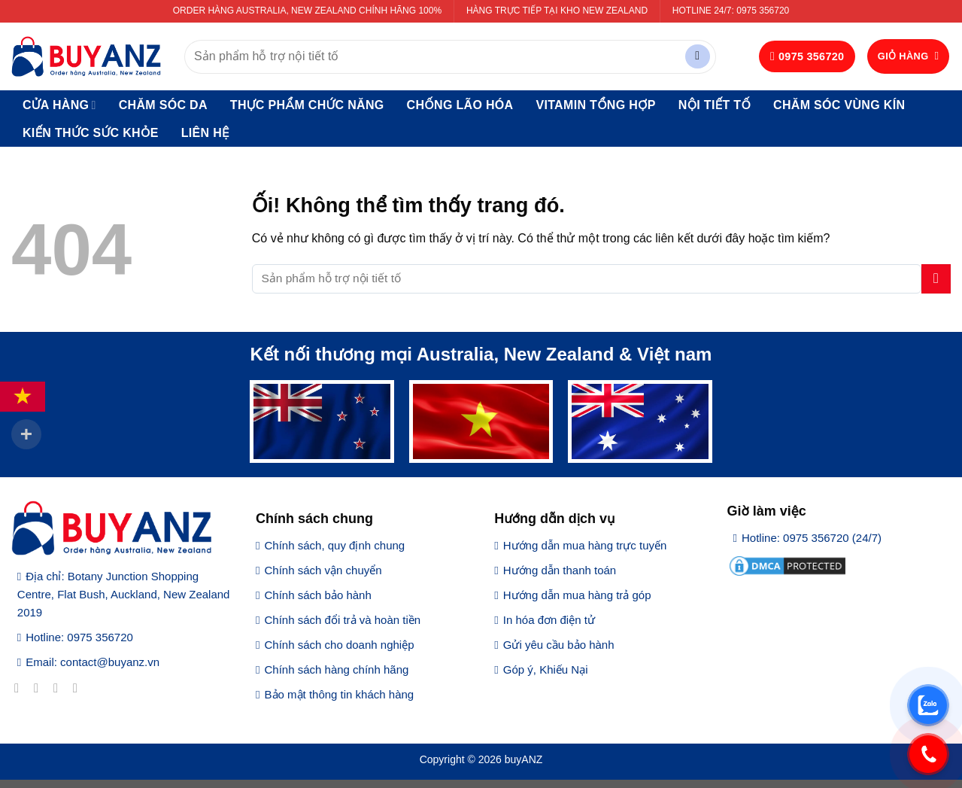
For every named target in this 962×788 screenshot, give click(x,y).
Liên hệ (205, 132)
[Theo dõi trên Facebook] (20, 687)
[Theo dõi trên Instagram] (40, 687)
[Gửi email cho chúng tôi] (79, 687)
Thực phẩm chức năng (307, 105)
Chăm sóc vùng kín (839, 105)
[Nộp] (697, 56)
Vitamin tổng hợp (595, 105)
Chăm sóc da (163, 105)
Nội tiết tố (714, 105)
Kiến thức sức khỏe (91, 132)
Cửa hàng (59, 105)
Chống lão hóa (460, 105)
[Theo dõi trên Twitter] (59, 687)
